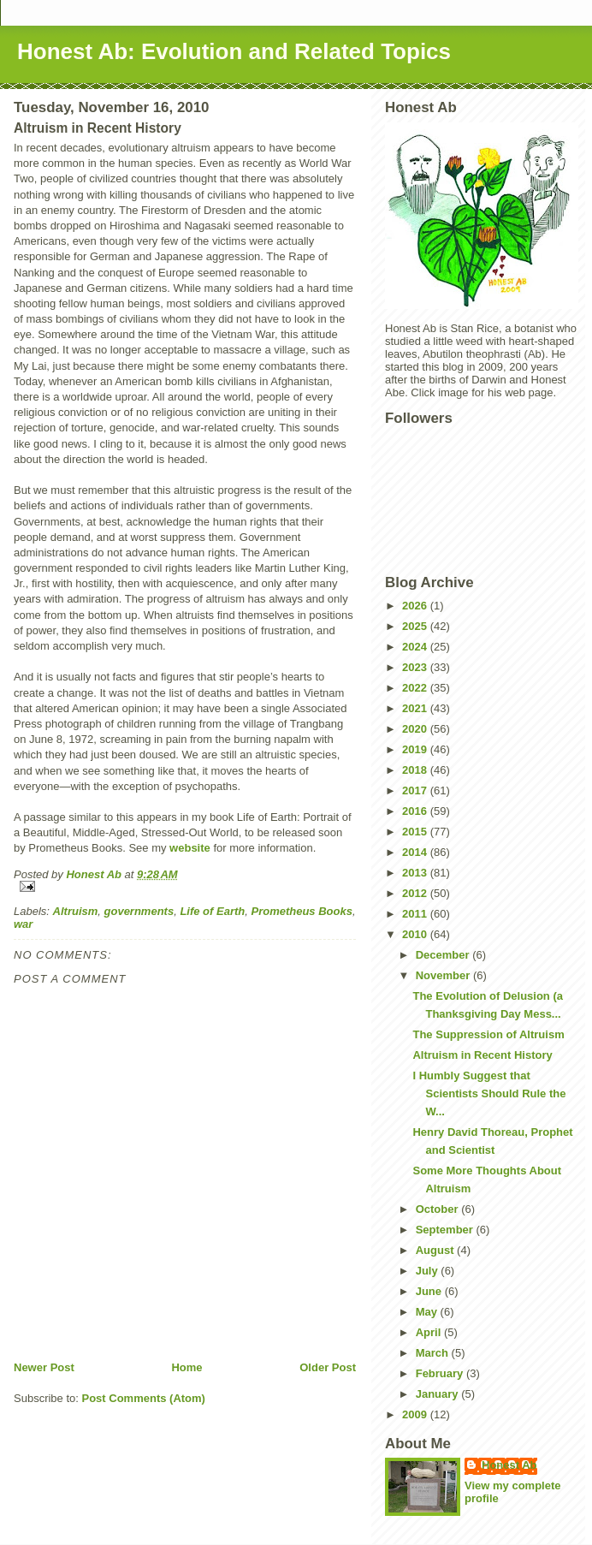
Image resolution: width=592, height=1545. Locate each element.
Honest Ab (509, 1465)
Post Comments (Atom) (143, 1398)
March (434, 1352)
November (444, 975)
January (438, 1394)
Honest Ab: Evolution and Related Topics (234, 51)
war (23, 924)
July (428, 1270)
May (428, 1311)
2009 (416, 1414)
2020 (416, 728)
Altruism (75, 911)
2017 (416, 790)
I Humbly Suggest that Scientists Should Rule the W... (488, 1093)
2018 (416, 770)
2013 (416, 872)
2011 (416, 913)
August (436, 1250)
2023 (416, 667)
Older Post (327, 1367)
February (441, 1373)
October (438, 1209)
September (446, 1229)
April (430, 1332)
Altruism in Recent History (482, 1055)
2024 (416, 646)
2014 (416, 852)
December (444, 954)
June (430, 1291)
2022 (416, 687)
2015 (416, 831)
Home (186, 1367)
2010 (416, 934)
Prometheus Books (301, 911)
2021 (416, 708)
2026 (416, 605)
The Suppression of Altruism (488, 1034)
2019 (416, 749)
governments (139, 911)
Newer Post (44, 1367)
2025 (416, 626)
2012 (416, 893)
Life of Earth (212, 911)
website (189, 847)
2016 (416, 811)
